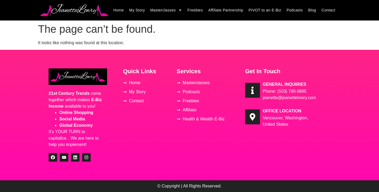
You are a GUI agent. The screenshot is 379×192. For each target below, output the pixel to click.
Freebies (195, 10)
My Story (137, 10)
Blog (312, 10)
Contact (328, 10)
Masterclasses (166, 10)
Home (118, 10)
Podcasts (295, 10)
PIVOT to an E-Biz (265, 10)
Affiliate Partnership (225, 10)
